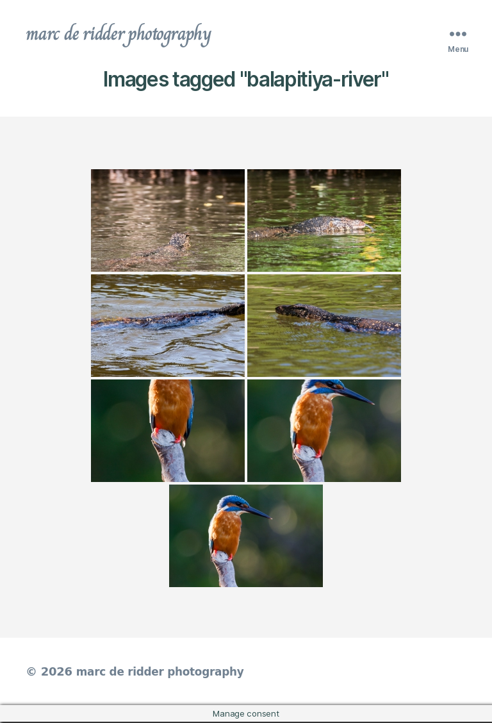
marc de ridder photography (126, 34)
